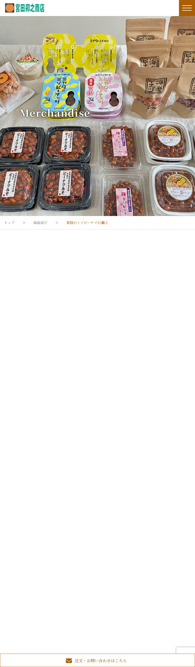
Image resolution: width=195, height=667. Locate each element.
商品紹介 (40, 222)
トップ (9, 222)
